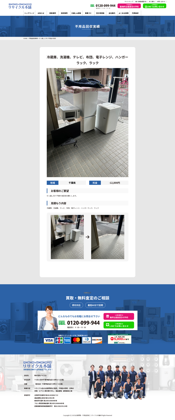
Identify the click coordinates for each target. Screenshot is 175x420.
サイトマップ (129, 1)
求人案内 (151, 1)
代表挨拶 (135, 13)
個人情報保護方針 (141, 1)
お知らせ (41, 13)
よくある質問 (123, 13)
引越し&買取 (76, 13)
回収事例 (64, 13)
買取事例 (52, 13)
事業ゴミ (88, 13)
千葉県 (72, 182)
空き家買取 (100, 13)
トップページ (29, 13)
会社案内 (112, 13)
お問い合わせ (161, 1)
